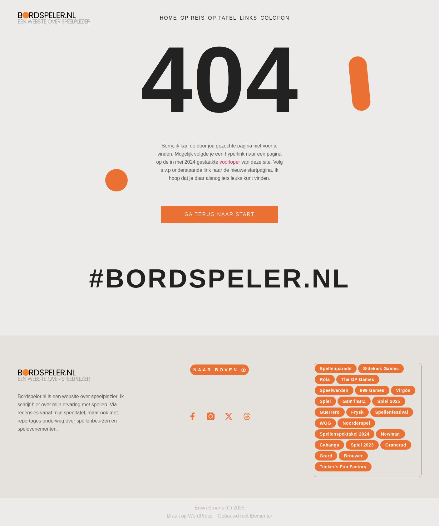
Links (248, 18)
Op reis (192, 18)
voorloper (230, 162)
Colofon (274, 18)
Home (168, 18)
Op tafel (222, 18)
